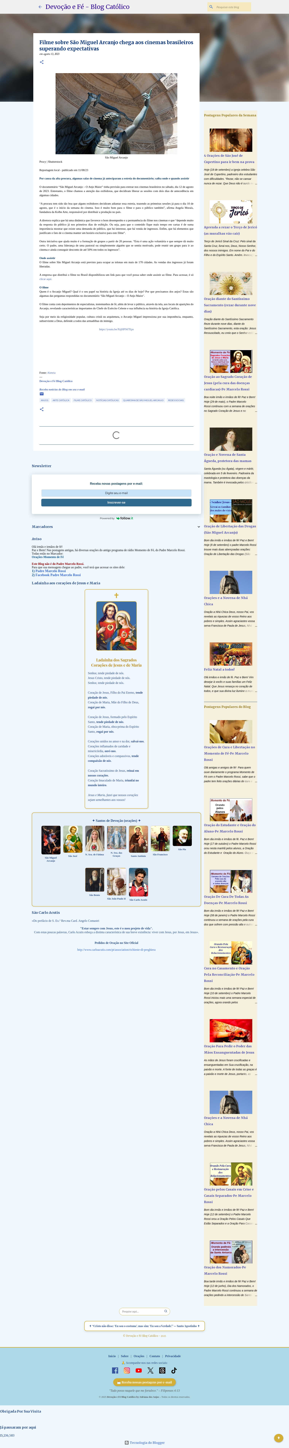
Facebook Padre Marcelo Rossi (58, 575)
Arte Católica (61, 400)
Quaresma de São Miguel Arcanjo (143, 400)
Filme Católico (83, 400)
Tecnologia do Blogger (144, 1443)
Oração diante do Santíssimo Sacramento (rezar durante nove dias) (230, 305)
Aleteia (51, 372)
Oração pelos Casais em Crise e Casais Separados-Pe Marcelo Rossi (229, 1195)
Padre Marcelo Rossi (51, 571)
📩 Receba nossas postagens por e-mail (144, 1382)
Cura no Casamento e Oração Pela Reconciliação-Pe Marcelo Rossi (229, 974)
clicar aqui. (45, 279)
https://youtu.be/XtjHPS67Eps (116, 329)
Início (112, 1356)
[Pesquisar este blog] (231, 6)
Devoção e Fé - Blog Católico (87, 7)
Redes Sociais (176, 400)
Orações (139, 1356)
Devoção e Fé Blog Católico (55, 381)
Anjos (44, 400)
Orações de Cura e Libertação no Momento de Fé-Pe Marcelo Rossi (229, 753)
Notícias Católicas (107, 400)
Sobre (125, 1356)
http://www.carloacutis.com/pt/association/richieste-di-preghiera (116, 949)
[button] (41, 62)
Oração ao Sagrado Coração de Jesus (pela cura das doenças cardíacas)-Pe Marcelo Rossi (228, 383)
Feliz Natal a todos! (219, 669)
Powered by (116, 518)
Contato (155, 1356)
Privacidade (173, 1356)
